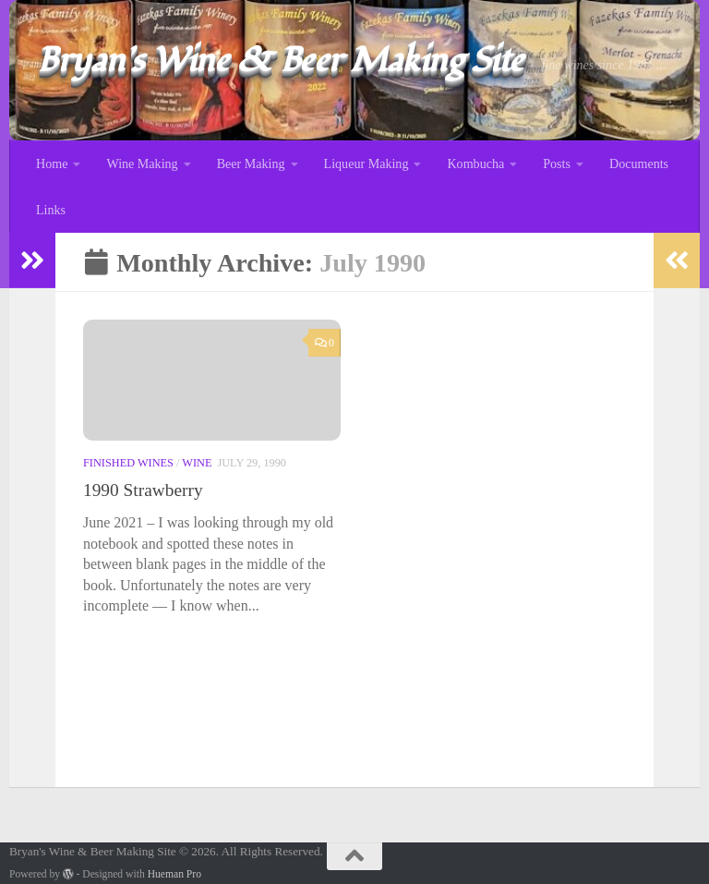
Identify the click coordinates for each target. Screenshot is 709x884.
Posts (557, 163)
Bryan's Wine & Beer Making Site (280, 60)
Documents (638, 163)
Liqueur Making (366, 163)
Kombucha (475, 163)
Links (51, 209)
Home (51, 163)
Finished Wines (128, 463)
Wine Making (141, 163)
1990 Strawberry (143, 491)
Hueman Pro (174, 874)
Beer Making (251, 163)
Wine (196, 463)
